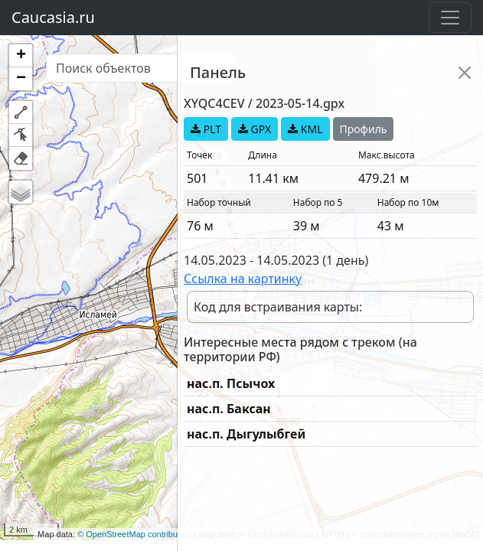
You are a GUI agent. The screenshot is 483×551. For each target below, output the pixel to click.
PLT (206, 129)
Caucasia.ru (53, 17)
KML (305, 129)
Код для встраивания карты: (278, 306)
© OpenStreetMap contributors (134, 534)
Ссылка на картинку (243, 278)
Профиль (363, 129)
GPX (254, 129)
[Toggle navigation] (450, 17)
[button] (20, 55)
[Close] (464, 72)
